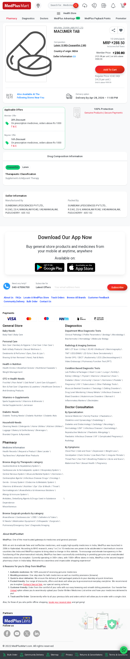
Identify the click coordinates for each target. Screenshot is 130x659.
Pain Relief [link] (17, 382)
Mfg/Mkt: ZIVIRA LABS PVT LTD (68, 28)
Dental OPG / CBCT (74, 357)
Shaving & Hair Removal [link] (14, 357)
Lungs (106, 372)
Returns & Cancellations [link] (91, 655)
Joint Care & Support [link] (45, 382)
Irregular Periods (115, 455)
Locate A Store (36, 297)
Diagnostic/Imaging (40, 525)
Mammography (113, 349)
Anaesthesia (8, 517)
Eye (35, 486)
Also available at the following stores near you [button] (30, 96)
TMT (67, 353)
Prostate (117, 380)
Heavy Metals (93, 392)
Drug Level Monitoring (75, 392)
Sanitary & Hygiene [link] (22, 345)
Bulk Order (32, 301)
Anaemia (105, 376)
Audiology (69, 440)
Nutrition (28, 486)
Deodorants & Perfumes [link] (14, 353)
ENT (80, 428)
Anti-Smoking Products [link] (13, 390)
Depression (98, 451)
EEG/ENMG (76, 353)
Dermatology (71, 428)
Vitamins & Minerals (12, 486)
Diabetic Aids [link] (50, 416)
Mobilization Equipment (24, 521)
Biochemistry (71, 339)
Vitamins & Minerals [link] (32, 401)
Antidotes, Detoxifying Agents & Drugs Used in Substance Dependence (29, 500)
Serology (106, 335)
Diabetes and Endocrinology (78, 424)
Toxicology (96, 388)
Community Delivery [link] (34, 655)
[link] (17, 5)
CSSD (34, 517)
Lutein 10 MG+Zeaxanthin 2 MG (70, 45)
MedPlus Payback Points (98, 18)
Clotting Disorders (112, 388)
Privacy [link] (69, 655)
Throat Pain (70, 459)
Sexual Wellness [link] (32, 349)
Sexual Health (88, 463)
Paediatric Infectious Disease (79, 436)
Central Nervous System (14, 474)
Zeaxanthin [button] (13, 167)
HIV (78, 384)
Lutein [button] (25, 167)
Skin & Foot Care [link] (10, 387)
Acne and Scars (115, 459)
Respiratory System (50, 470)
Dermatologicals (10, 490)
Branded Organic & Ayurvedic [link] (16, 434)
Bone (77, 380)
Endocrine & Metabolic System (40, 482)
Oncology (54, 478)
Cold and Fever (84, 451)
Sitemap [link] (54, 655)
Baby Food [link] (7, 335)
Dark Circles (84, 455)
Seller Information (64, 56)
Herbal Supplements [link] (12, 405)
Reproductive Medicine (75, 432)
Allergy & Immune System (15, 494)
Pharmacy (11, 18)
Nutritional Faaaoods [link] (45, 368)
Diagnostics (28, 18)
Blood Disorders (72, 396)
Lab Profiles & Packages (76, 372)
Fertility (114, 372)
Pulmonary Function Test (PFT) (97, 361)
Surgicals (54, 521)
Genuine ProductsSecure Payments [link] (103, 112)
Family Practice (91, 416)
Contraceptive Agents (12, 478)
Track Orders (58, 297)
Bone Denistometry (102, 353)
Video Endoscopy (72, 361)
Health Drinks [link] (9, 368)
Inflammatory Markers (75, 400)
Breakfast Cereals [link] (26, 368)
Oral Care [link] (37, 345)
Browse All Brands (76, 297)
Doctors (44, 18)
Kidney (68, 376)
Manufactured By (14, 200)
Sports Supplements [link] (12, 401)
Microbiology (117, 335)
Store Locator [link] (43, 451)
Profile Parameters (92, 335)
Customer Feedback (98, 297)
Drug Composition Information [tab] (65, 156)
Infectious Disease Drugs (36, 478)
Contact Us (45, 301)
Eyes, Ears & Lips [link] (35, 353)
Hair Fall (82, 459)
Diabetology (98, 420)
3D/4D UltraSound (96, 349)
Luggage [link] (7, 430)
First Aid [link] (6, 382)
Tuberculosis (88, 384)
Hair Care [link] (47, 345)
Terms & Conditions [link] (118, 655)
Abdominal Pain (72, 463)
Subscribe (117, 287)
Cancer (96, 380)
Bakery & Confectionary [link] (23, 430)
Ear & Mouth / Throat (48, 486)
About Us (8, 297)
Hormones (57, 474)
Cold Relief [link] (29, 382)
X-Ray (83, 349)
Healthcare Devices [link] (51, 387)
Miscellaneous (9, 506)
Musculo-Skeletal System (38, 474)
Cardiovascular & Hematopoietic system (21, 470)
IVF (95, 436)
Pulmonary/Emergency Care (16, 525)
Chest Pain (70, 451)
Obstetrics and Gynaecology (78, 420)
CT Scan (74, 349)
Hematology (84, 339)
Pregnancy (70, 384)
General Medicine (73, 416)
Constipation (70, 455)
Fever (114, 376)
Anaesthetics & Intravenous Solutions (37, 490)
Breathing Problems (97, 459)
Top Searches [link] (9, 455)
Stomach (109, 396)
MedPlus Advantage (67, 18)
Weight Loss (111, 451)
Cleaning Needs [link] (10, 426)
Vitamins (95, 376)
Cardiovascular (23, 517)
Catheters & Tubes (47, 517)
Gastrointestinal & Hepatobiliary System (21, 466)
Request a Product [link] (27, 451)
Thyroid (85, 376)
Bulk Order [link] (12, 655)
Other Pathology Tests (107, 384)
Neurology (108, 424)
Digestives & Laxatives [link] (29, 387)
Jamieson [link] (28, 405)
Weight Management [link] (12, 372)
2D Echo (88, 353)
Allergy (76, 376)
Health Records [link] (10, 451)
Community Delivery (14, 301)
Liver (98, 372)
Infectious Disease (111, 392)
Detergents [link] (24, 426)
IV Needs (7, 521)
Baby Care (18, 335)
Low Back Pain (99, 455)
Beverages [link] (41, 430)
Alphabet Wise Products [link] (28, 455)
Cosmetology (110, 428)
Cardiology (97, 424)
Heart (91, 372)
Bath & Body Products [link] (12, 349)
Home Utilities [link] (38, 426)
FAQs (18, 297)
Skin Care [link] (7, 345)
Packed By (73, 200)
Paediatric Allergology (98, 432)
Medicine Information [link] (14, 447)
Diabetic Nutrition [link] (34, 416)
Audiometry (90, 357)
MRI (67, 349)
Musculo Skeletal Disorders (77, 388)
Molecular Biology (100, 339)
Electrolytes (93, 400)
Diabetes (69, 380)
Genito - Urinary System (13, 482)
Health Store (66, 13)
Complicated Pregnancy (110, 436)
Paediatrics (105, 416)
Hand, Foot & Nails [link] (35, 357)
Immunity (86, 380)
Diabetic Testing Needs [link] (13, 416)
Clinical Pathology (73, 335)
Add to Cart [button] (110, 69)
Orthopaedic (42, 521)
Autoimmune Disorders (92, 396)
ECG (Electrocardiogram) (109, 357)
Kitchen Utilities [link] (54, 426)
